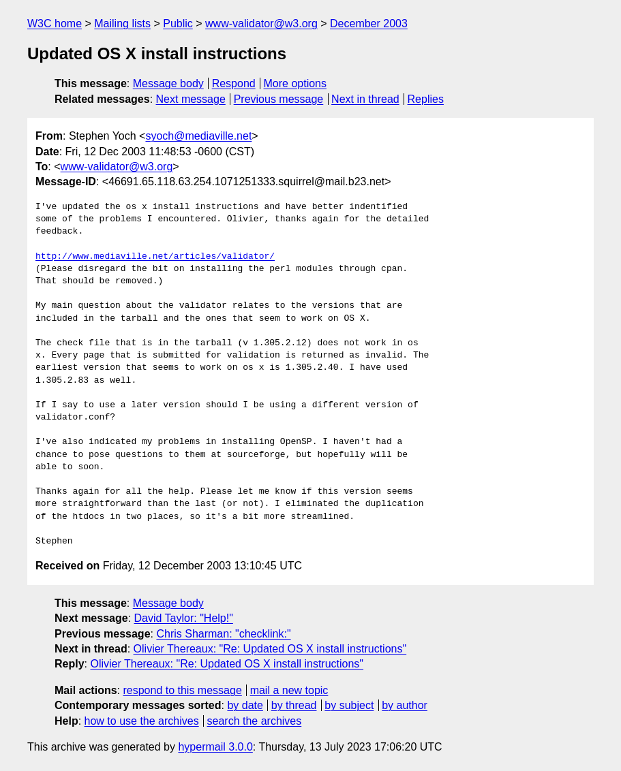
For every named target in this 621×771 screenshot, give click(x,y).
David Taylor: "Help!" (183, 618)
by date (244, 705)
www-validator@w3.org (261, 23)
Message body (168, 83)
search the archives (254, 721)
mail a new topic (289, 690)
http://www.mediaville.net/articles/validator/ (155, 257)
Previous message (279, 99)
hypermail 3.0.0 (215, 747)
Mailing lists (122, 23)
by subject (349, 705)
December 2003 (369, 23)
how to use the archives (142, 721)
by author (404, 705)
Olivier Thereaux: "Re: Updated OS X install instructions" (270, 649)
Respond (234, 83)
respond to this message (182, 690)
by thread (294, 705)
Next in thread (365, 99)
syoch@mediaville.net (198, 136)
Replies (426, 99)
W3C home (54, 23)
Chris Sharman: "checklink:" (223, 634)
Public (178, 23)
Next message (191, 99)
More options (295, 83)
